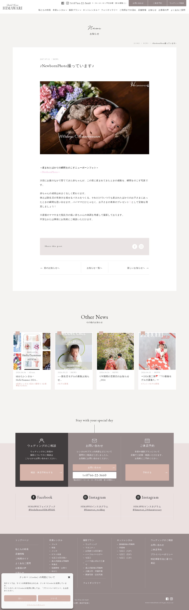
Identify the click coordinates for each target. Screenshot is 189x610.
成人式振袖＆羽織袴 (60, 561)
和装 (53, 547)
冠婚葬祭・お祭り (59, 568)
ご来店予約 (157, 3)
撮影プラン (88, 540)
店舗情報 (19, 553)
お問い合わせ (138, 3)
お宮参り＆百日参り (94, 551)
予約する (155, 472)
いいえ (54, 598)
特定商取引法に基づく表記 (162, 561)
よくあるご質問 (23, 563)
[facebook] (62, 3)
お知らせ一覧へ (94, 268)
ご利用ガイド (22, 558)
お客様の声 (20, 568)
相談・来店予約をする (46, 472)
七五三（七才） (126, 551)
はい (20, 598)
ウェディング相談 (176, 3)
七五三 (88, 558)
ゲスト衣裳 (56, 554)
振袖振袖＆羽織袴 (127, 544)
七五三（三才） (126, 558)
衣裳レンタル (55, 540)
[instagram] (67, 3)
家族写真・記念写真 (94, 574)
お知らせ (19, 572)
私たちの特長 (22, 549)
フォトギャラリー (92, 583)
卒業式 (54, 564)
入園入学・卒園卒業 (94, 571)
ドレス (54, 544)
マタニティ (90, 547)
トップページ (22, 540)
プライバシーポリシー (36, 605)
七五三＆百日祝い (59, 558)
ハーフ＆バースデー (94, 554)
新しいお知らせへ (136, 268)
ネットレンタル (124, 540)
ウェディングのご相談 (162, 540)
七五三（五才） (126, 554)
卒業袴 (122, 547)
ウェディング (91, 544)
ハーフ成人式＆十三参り (95, 563)
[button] (69, 577)
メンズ (54, 551)
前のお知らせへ (51, 268)
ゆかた (54, 571)
